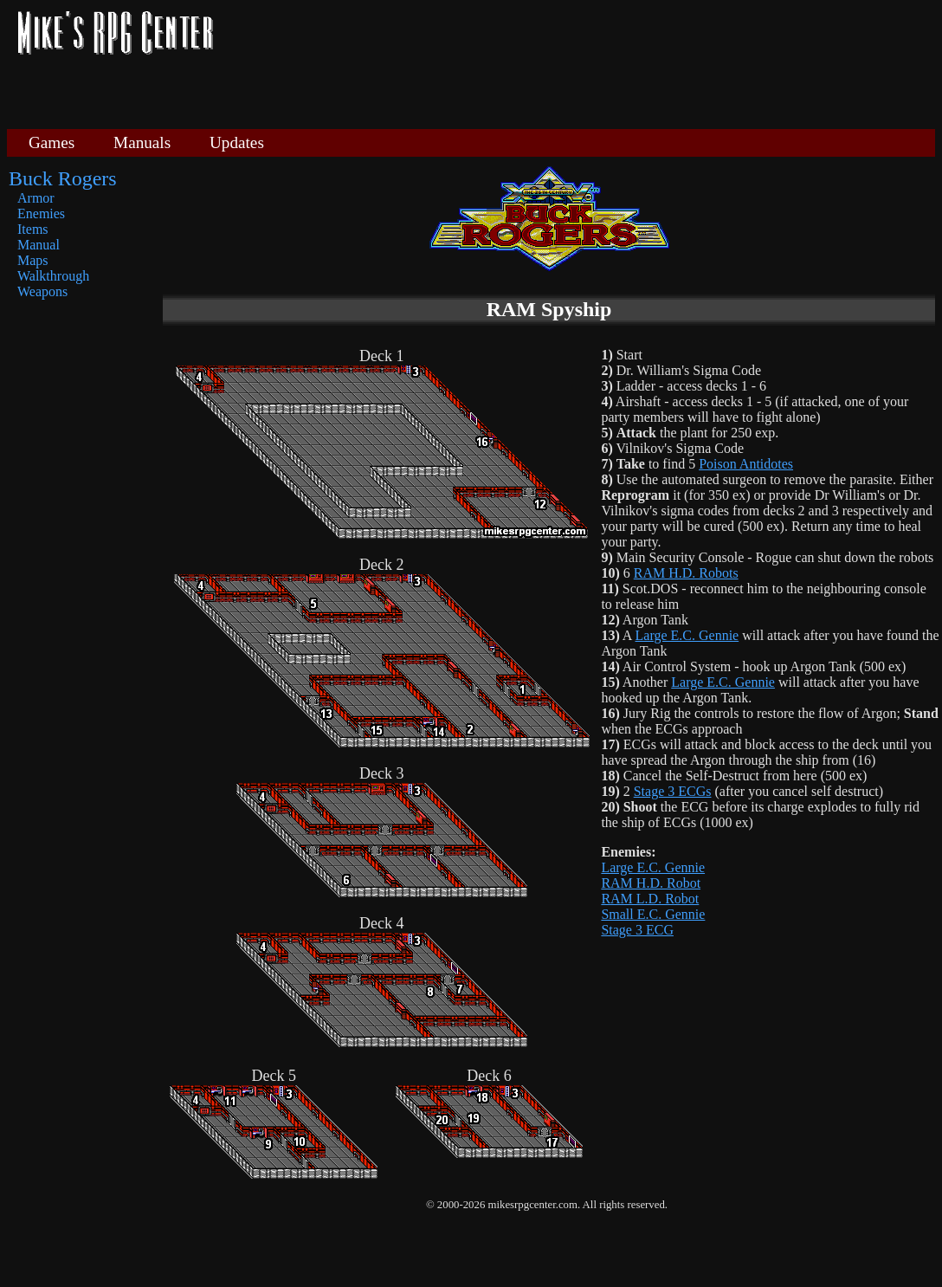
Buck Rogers (63, 178)
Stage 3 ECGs (673, 791)
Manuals (142, 142)
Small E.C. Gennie (653, 914)
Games (51, 142)
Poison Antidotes (746, 463)
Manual (38, 244)
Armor (36, 198)
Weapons (42, 291)
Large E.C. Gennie (687, 635)
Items (32, 229)
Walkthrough (53, 275)
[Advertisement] (580, 63)
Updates (237, 142)
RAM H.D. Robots (686, 573)
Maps (32, 260)
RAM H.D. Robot (650, 883)
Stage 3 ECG (637, 929)
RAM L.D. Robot (650, 898)
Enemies (41, 213)
